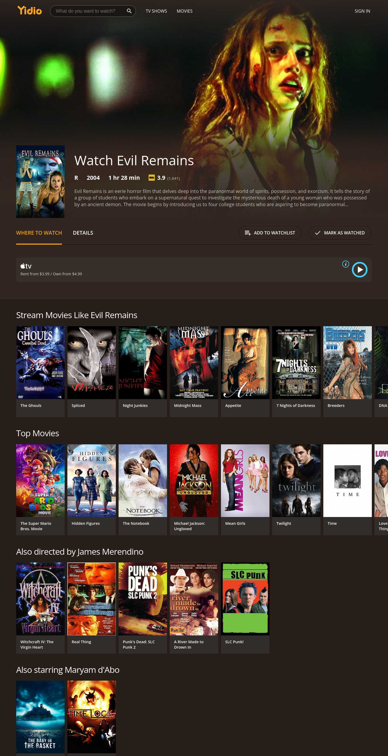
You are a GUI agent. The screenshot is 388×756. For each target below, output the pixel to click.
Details (83, 232)
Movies (185, 11)
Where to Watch (39, 232)
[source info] (344, 264)
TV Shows (156, 11)
